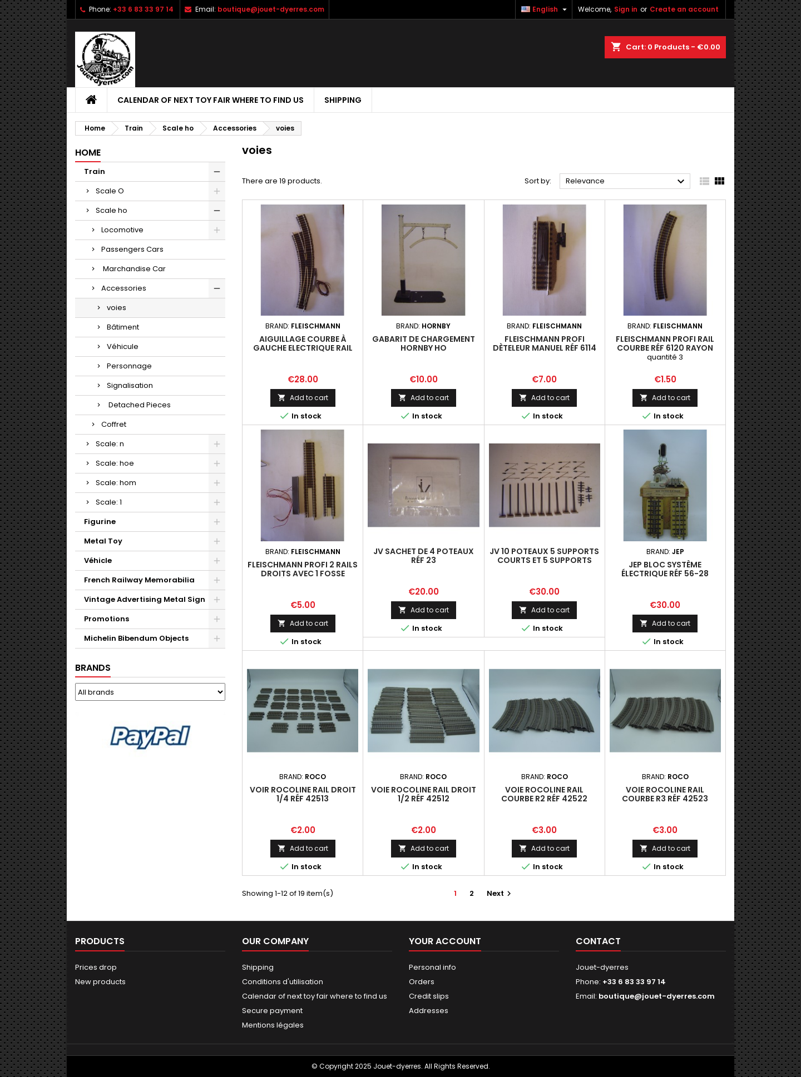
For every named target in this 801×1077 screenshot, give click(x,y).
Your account (445, 941)
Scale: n (110, 443)
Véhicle (98, 560)
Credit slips (429, 996)
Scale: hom (116, 482)
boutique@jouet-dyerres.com (270, 9)
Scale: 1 (109, 502)
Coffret (113, 424)
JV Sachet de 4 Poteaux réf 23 (423, 556)
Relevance (627, 181)
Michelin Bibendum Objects (136, 638)
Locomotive (122, 230)
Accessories (123, 288)
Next (500, 893)
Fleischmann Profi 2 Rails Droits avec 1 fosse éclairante (303, 573)
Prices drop (96, 967)
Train (94, 171)
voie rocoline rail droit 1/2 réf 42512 (423, 794)
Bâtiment (123, 327)
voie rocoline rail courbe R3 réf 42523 (665, 794)
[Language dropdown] (545, 9)
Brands (93, 667)
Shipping (343, 100)
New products (100, 981)
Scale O (110, 191)
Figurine (100, 521)
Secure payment (272, 1010)
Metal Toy (103, 541)
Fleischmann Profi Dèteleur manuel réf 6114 (544, 343)
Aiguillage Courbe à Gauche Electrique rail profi (303, 347)
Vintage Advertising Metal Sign (144, 599)
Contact (598, 941)
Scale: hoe (115, 463)
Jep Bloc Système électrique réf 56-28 (665, 569)
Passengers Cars (132, 249)
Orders (421, 981)
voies (116, 307)
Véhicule (123, 346)
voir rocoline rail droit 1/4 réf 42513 (303, 794)
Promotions (106, 619)
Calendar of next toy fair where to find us (210, 100)
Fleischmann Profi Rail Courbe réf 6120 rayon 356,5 (665, 347)
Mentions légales (273, 1025)
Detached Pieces (139, 405)
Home (88, 152)
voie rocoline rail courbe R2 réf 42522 (544, 794)
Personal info (432, 967)
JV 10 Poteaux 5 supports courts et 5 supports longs (544, 560)
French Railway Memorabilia (139, 580)
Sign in (625, 9)
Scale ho (111, 210)
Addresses (428, 1010)
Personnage (129, 366)
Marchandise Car (133, 268)
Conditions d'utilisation (282, 981)
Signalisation (130, 385)
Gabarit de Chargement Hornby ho (423, 343)
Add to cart (303, 397)
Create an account (684, 9)
